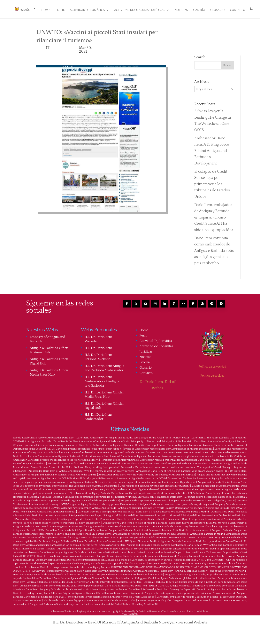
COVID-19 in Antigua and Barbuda (32, 439)
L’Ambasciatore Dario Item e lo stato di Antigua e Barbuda (134, 521)
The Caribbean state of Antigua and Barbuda (93, 484)
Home (45, 10)
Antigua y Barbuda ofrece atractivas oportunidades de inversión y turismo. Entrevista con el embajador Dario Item (117, 495)
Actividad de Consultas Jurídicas (139, 10)
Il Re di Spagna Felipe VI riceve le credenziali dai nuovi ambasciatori (62, 521)
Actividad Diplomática (87, 10)
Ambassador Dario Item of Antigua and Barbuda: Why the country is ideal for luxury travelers (81, 469)
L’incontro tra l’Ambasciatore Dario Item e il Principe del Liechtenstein (123, 517)
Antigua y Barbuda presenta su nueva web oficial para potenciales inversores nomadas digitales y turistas (178, 498)
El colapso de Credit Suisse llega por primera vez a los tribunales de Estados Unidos (212, 182)
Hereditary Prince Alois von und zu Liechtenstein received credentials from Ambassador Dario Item (155, 458)
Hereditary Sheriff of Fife (145, 602)
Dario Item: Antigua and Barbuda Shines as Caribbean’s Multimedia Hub (123, 572)
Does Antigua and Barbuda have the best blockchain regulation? (155, 484)
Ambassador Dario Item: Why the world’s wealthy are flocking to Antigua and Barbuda (146, 473)
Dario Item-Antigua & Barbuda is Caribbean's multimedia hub (47, 572)
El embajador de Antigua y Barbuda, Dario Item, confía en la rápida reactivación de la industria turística (128, 491)
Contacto (237, 10)
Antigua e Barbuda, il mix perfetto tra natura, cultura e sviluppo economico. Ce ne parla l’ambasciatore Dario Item (83, 584)
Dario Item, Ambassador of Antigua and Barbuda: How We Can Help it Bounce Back (126, 443)
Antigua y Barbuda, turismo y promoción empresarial (107, 502)
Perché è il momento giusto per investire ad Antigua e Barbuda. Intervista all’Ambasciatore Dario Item (93, 524)
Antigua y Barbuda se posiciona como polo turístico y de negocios (176, 502)
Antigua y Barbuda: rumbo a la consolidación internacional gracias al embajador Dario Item (90, 587)
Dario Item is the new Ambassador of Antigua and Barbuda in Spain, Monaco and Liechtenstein (65, 454)
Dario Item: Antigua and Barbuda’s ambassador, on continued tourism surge (55, 543)
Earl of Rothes (122, 602)
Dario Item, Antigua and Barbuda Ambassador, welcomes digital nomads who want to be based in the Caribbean (183, 454)
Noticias (181, 10)
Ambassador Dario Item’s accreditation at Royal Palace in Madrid (84, 461)
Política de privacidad (212, 365)
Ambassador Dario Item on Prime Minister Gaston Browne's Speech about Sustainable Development (191, 450)
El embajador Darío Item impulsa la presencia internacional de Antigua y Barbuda (152, 554)
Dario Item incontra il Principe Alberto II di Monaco (105, 510)
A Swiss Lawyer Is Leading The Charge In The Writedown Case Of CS (175, 598)
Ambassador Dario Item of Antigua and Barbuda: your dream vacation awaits (179, 469)
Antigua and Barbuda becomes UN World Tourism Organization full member (161, 506)
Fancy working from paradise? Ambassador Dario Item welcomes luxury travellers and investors (140, 465)
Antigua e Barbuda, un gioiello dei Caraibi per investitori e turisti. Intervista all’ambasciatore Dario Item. (84, 580)
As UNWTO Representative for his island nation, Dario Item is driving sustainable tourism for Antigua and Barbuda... (95, 569)
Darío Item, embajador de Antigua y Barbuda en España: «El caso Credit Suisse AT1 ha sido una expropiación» (213, 215)
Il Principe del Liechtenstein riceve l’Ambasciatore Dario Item (214, 513)
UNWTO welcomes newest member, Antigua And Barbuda (83, 506)
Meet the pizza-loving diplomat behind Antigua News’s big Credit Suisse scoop (111, 595)
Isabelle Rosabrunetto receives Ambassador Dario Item (43, 436)
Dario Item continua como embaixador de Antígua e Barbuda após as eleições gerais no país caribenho (214, 249)
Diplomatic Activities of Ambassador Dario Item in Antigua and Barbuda (94, 450)
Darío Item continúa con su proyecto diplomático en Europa (71, 554)
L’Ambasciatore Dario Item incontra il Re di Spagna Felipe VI (48, 517)
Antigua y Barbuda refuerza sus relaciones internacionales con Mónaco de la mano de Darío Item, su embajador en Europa (104, 558)
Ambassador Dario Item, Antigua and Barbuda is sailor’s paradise (134, 543)
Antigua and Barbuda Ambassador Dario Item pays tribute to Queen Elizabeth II (202, 539)
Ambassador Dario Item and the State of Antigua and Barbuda (156, 461)
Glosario (217, 10)
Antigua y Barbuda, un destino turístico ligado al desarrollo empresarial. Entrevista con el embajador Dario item (157, 487)
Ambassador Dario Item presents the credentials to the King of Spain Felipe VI (56, 458)
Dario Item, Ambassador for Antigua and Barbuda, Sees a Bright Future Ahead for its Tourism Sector (132, 436)
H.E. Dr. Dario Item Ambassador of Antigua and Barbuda (102, 379)
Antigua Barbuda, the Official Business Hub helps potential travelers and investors (82, 476)
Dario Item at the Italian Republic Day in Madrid (218, 436)
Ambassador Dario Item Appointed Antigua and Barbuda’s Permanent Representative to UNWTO (144, 535)
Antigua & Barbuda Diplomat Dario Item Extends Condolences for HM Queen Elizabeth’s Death (104, 539)
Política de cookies (212, 374)
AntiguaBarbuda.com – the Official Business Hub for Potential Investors (168, 476)
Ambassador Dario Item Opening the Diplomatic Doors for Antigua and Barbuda (187, 587)
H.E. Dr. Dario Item (98, 346)
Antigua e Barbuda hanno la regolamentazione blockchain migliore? (190, 524)
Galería (199, 10)
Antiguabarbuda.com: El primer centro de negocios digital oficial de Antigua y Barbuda (71, 498)
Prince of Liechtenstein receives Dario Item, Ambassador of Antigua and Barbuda (168, 447)
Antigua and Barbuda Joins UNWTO (226, 506)
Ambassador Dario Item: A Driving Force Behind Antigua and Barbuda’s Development (211, 149)
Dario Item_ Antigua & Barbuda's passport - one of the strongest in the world (203, 569)
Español (23, 9)
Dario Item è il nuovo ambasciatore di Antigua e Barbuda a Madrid (172, 510)
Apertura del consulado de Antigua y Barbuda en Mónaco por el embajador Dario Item (97, 561)
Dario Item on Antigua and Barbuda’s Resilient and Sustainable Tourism (131, 528)
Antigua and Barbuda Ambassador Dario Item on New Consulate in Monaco (100, 547)
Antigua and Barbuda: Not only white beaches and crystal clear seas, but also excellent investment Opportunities (132, 480)
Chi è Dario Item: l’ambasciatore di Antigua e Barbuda (202, 528)
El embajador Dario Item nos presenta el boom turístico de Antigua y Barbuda (67, 565)
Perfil (59, 10)
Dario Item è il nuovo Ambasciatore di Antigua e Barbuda (44, 510)
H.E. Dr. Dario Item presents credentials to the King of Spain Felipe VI (84, 447)
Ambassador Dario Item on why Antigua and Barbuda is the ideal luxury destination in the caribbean (80, 550)
